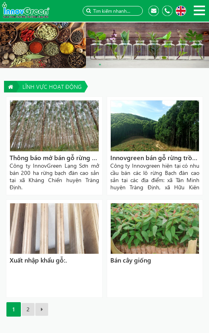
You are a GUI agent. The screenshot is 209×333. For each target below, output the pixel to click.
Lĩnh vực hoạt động (51, 86)
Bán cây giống (130, 260)
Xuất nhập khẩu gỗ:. (38, 260)
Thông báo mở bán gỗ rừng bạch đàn (64, 157)
